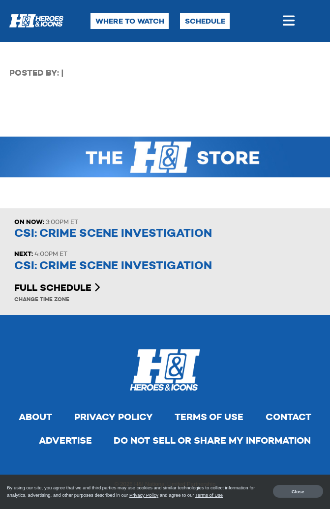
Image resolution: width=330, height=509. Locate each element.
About (35, 417)
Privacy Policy (113, 417)
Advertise (65, 440)
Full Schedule (57, 288)
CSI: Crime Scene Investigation (113, 233)
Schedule (205, 21)
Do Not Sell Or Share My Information (212, 440)
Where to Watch (129, 21)
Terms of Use (209, 417)
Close (298, 491)
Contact (288, 417)
